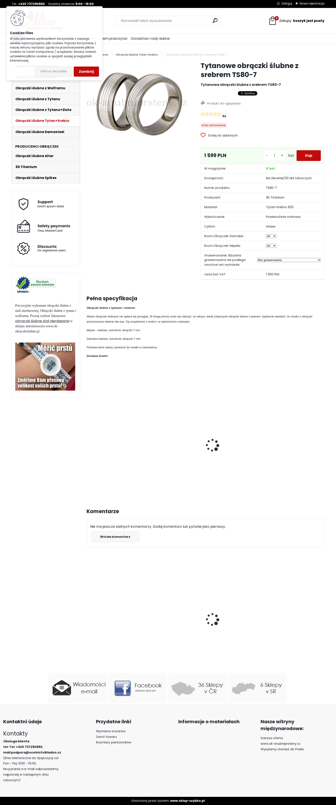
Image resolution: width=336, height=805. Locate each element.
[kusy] (274, 155)
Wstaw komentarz (115, 537)
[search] (215, 20)
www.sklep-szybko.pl (187, 801)
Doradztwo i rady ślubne (150, 38)
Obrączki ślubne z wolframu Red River (233, 619)
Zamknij (86, 71)
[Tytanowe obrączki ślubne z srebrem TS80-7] (137, 102)
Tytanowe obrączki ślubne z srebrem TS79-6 (113, 450)
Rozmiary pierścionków (113, 742)
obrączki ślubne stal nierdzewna (42, 320)
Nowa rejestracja (312, 3)
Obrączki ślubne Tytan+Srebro (137, 55)
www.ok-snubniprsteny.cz (280, 743)
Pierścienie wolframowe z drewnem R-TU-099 (291, 638)
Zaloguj (286, 3)
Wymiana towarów (111, 731)
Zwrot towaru (106, 737)
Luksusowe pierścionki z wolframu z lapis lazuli (109, 625)
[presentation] (88, 440)
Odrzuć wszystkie (53, 71)
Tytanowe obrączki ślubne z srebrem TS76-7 (173, 452)
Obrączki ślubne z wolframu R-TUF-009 (175, 630)
